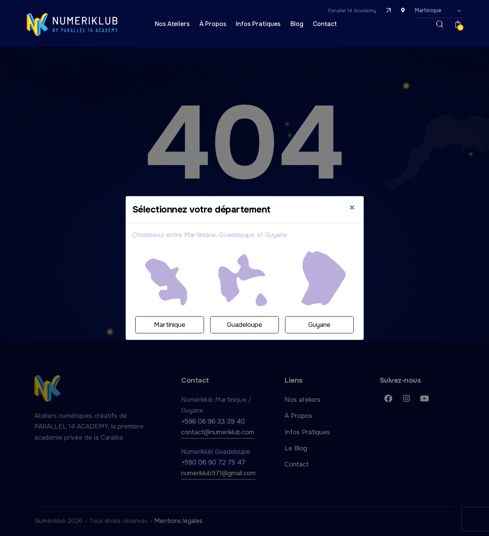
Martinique (169, 325)
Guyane (319, 325)
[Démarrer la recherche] (440, 25)
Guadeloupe (244, 325)
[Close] (352, 208)
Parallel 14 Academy (352, 10)
